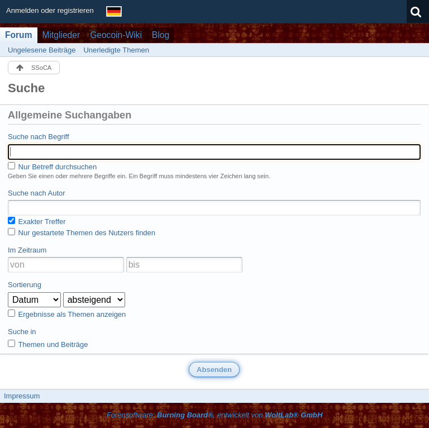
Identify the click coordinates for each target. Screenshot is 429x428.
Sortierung (24, 284)
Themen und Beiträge (48, 344)
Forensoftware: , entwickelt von (215, 415)
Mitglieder (61, 35)
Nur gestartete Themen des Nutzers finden (81, 232)
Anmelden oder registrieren (50, 10)
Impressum (22, 396)
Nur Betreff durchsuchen (52, 166)
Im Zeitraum (27, 250)
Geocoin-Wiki (116, 35)
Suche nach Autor (36, 193)
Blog (160, 35)
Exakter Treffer (37, 221)
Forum (18, 35)
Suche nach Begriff (38, 136)
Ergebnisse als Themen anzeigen (67, 314)
